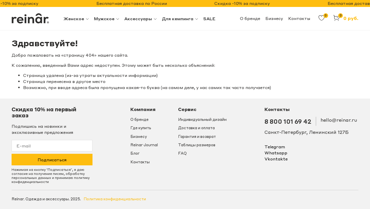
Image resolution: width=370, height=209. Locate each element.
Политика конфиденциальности (115, 199)
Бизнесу (274, 18)
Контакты (299, 18)
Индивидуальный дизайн (202, 119)
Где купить (140, 127)
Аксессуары (140, 18)
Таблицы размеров (196, 145)
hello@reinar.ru (339, 120)
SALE (209, 18)
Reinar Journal (144, 145)
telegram (274, 146)
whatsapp (275, 152)
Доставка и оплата (196, 127)
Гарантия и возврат (197, 136)
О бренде (250, 18)
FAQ (182, 153)
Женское (76, 18)
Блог (135, 153)
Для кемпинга (180, 18)
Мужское (107, 18)
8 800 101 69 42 (287, 121)
